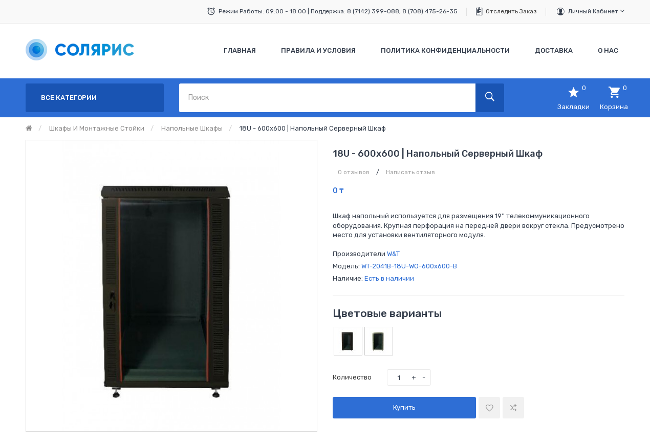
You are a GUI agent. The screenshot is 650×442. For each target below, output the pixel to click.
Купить (404, 407)
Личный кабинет (596, 11)
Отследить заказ (511, 11)
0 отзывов (354, 172)
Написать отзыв (410, 172)
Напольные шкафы (192, 128)
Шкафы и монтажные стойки (96, 128)
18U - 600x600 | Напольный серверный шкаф (313, 128)
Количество (352, 377)
